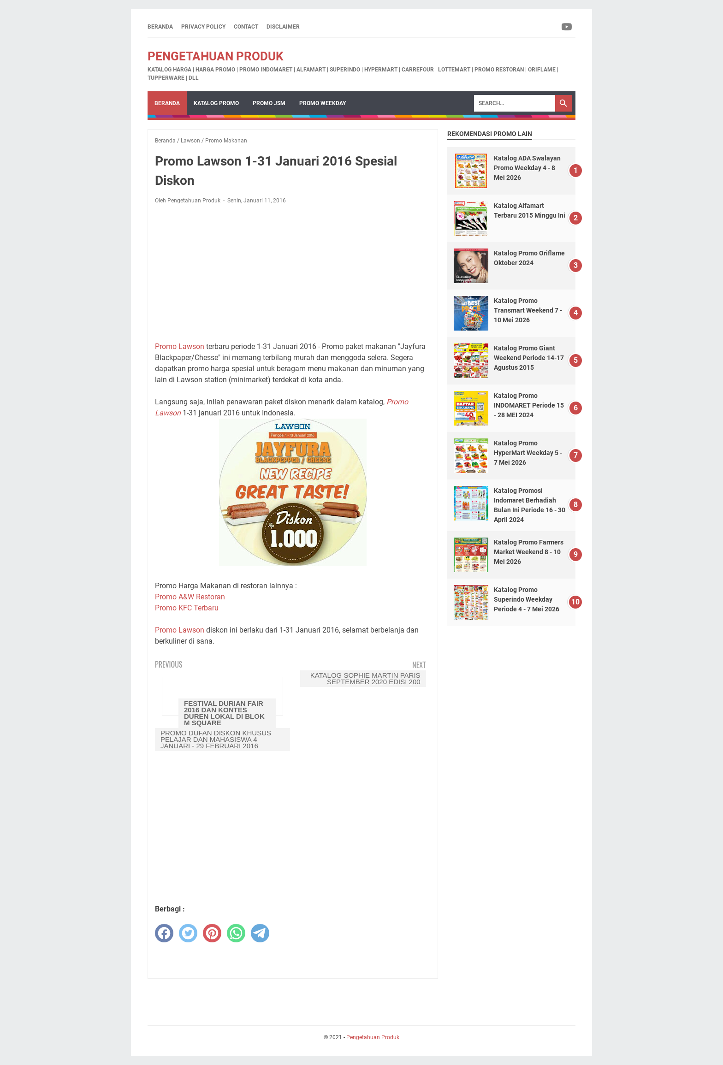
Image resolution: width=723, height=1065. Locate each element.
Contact (246, 27)
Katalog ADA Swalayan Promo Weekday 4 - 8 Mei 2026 (527, 167)
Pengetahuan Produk (216, 56)
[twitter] (188, 933)
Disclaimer (283, 27)
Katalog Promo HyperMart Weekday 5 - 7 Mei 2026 (528, 452)
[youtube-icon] (567, 26)
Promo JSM (269, 103)
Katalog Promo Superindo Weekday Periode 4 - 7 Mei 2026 (526, 599)
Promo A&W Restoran (190, 596)
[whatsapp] (236, 933)
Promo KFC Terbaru (187, 608)
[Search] (514, 103)
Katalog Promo (216, 103)
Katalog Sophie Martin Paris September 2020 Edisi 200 (365, 678)
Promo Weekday (322, 103)
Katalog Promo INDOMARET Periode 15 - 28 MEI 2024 (529, 405)
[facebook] (164, 933)
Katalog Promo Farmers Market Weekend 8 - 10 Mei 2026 (528, 551)
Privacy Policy (203, 27)
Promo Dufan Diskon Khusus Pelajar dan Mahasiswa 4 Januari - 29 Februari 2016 (215, 739)
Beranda (160, 27)
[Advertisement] (293, 273)
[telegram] (260, 933)
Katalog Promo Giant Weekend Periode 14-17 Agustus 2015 (529, 357)
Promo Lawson (179, 346)
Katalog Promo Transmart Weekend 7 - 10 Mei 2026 (528, 310)
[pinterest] (212, 933)
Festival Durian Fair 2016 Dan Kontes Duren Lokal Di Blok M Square (224, 713)
